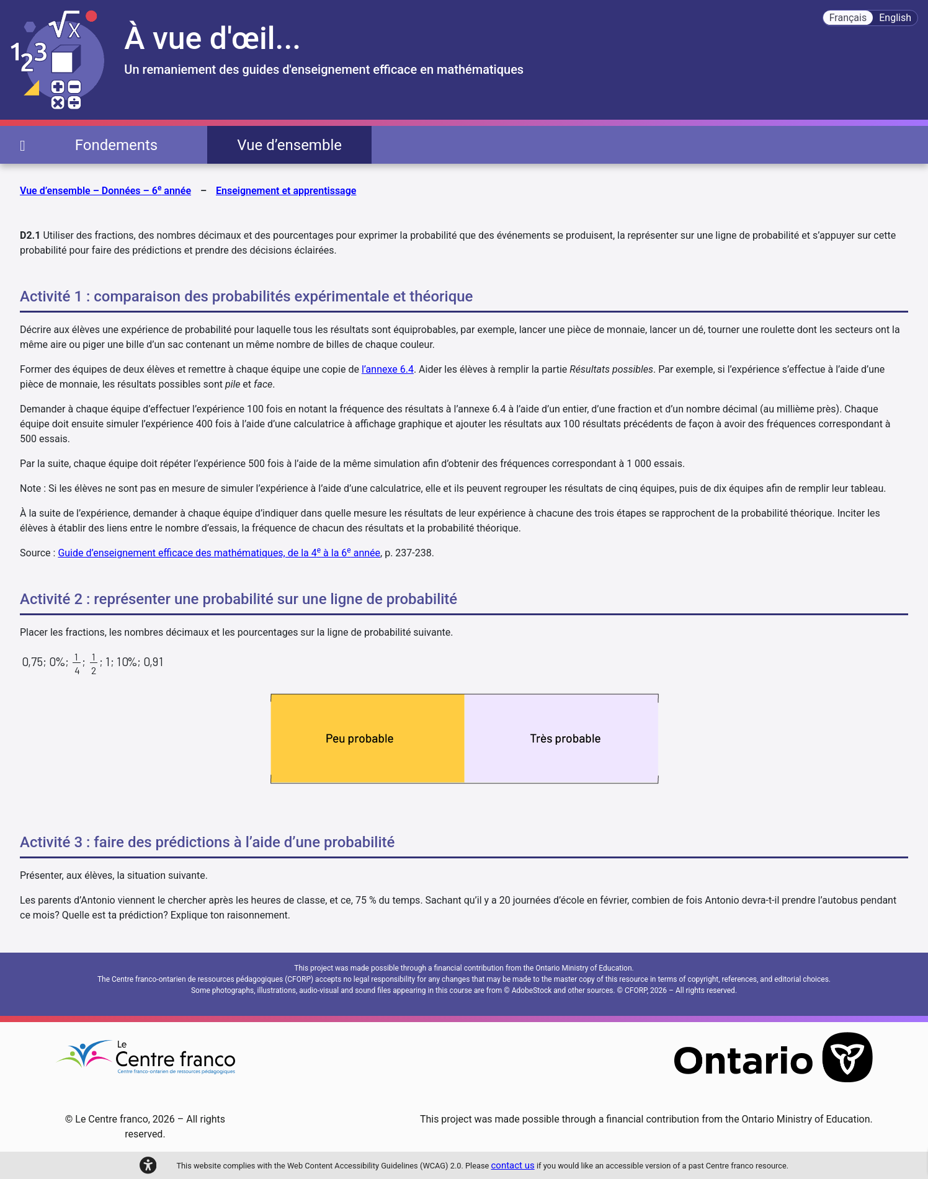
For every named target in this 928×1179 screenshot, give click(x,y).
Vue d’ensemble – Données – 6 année (105, 190)
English (895, 18)
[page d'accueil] (22, 145)
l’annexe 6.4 (388, 369)
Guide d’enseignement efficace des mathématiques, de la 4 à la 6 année (219, 553)
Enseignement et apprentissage (286, 191)
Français (848, 18)
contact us (513, 1165)
